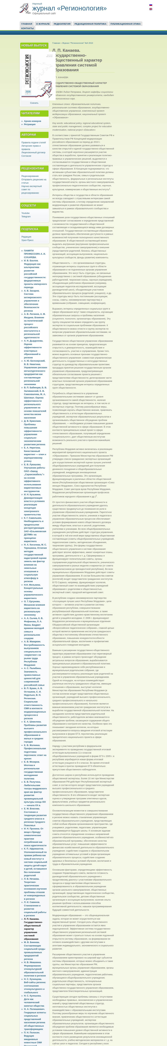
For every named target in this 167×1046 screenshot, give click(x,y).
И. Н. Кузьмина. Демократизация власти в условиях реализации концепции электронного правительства (34, 504)
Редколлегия (62, 24)
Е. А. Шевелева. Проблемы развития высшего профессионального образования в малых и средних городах (35, 731)
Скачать (34, 103)
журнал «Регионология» (69, 8)
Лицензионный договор (33, 152)
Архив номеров (32, 121)
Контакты (27, 28)
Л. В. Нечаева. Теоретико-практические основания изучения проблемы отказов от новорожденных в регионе (35, 889)
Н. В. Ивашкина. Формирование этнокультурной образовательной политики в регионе (35, 969)
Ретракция (30, 124)
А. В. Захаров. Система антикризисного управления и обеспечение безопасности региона (33, 300)
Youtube (26, 213)
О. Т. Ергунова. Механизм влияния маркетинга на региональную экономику (34, 608)
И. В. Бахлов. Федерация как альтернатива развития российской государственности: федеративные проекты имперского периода (35, 274)
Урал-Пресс (28, 240)
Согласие (26, 156)
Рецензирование (30, 176)
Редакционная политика (90, 24)
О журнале (43, 24)
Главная (26, 24)
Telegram (26, 216)
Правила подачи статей (34, 142)
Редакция (26, 236)
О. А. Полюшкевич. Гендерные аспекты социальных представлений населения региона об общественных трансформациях (35, 1019)
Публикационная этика (125, 24)
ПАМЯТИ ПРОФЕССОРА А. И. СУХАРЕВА (35, 254)
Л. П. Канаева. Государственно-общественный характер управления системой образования (33, 929)
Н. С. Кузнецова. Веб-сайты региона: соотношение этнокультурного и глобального (35, 986)
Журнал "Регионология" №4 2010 (77, 43)
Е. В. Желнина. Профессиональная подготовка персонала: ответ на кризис (35, 752)
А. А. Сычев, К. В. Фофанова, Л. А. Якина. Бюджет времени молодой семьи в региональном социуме (34, 628)
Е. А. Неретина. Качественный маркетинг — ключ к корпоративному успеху (35, 454)
